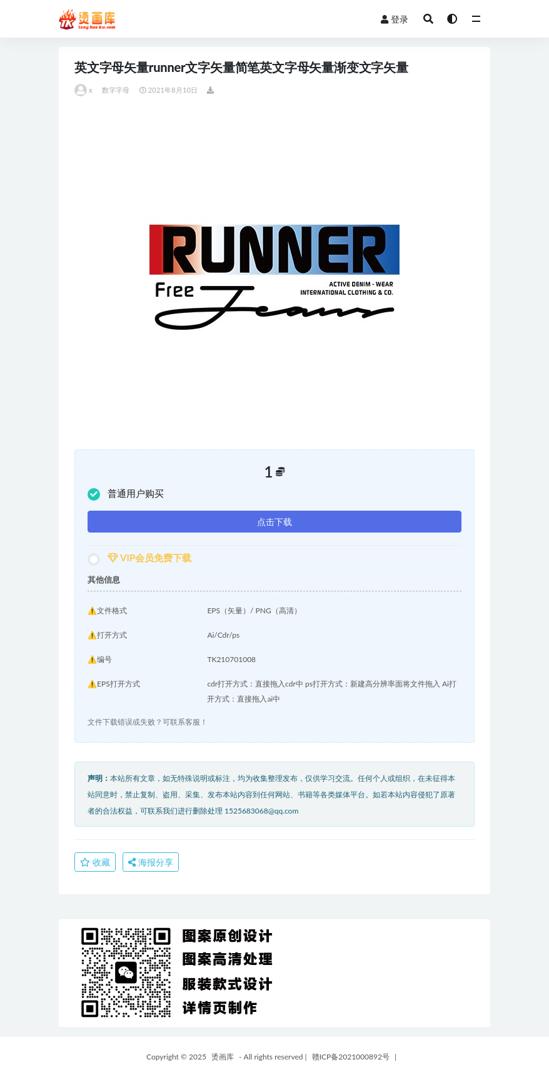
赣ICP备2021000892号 (351, 1056)
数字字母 (116, 90)
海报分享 (150, 862)
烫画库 (222, 1056)
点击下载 (274, 521)
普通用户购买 (126, 494)
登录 (394, 19)
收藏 (95, 862)
